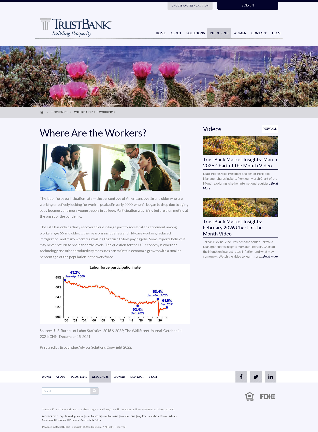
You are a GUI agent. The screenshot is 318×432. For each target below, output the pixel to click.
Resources (219, 33)
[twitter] (254, 377)
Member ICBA (127, 416)
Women (239, 33)
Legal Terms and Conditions (152, 416)
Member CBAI (93, 416)
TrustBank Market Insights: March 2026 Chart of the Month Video (240, 162)
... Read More (269, 256)
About (176, 33)
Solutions (195, 33)
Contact (259, 33)
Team (276, 33)
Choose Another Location (190, 6)
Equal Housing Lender (72, 416)
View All (270, 129)
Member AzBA (110, 416)
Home (160, 33)
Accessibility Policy (91, 419)
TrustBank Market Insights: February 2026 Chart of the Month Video (233, 227)
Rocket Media (62, 426)
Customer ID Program (67, 419)
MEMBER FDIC (50, 416)
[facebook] (237, 377)
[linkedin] (270, 377)
